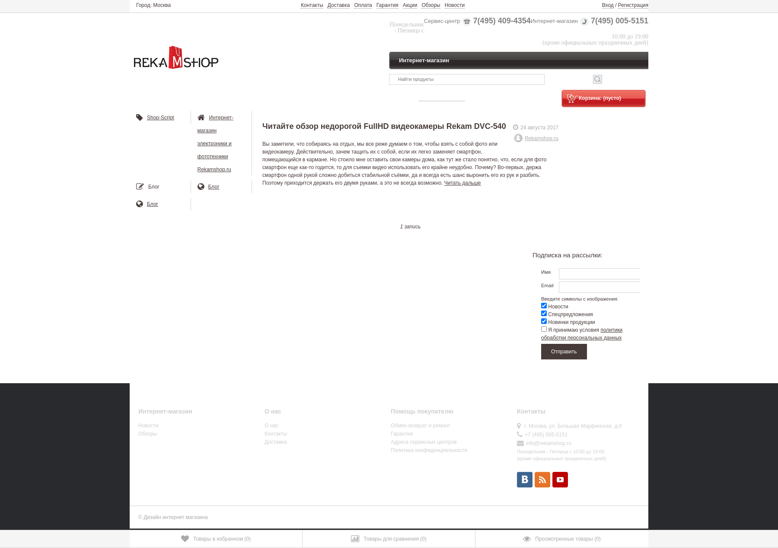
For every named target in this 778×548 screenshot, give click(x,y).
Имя (546, 272)
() (216, 539)
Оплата (363, 5)
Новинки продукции (568, 322)
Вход (608, 5)
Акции (410, 5)
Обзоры (430, 5)
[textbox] (467, 79)
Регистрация (633, 5)
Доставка (339, 5)
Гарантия (387, 5)
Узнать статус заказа (442, 98)
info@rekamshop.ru (548, 443)
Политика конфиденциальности (429, 450)
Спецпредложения (567, 314)
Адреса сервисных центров (424, 442)
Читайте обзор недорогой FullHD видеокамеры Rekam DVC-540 (384, 126)
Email (547, 285)
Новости (455, 5)
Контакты (312, 5)
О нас (271, 426)
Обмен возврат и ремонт (420, 426)
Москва (162, 5)
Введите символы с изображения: (580, 298)
